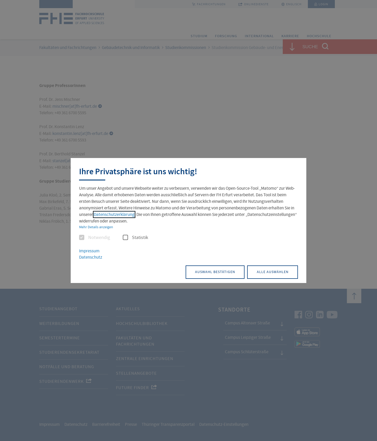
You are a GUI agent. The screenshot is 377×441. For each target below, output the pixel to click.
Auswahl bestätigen (211, 271)
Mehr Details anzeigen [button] (96, 227)
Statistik (135, 238)
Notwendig (94, 238)
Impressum (89, 251)
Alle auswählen (271, 271)
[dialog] (188, 220)
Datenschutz (90, 257)
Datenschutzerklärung (114, 214)
